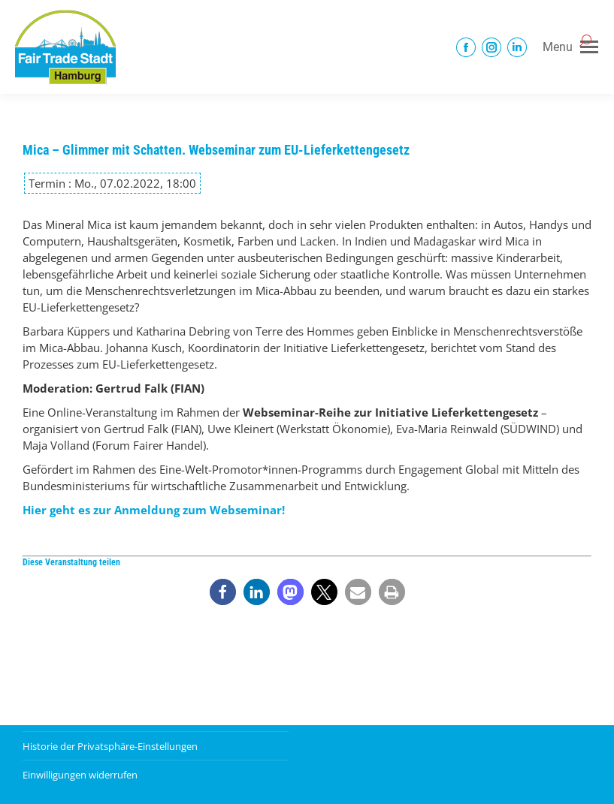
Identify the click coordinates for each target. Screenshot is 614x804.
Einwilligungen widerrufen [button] (80, 774)
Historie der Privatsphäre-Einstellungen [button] (110, 746)
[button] (223, 592)
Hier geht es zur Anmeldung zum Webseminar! (154, 509)
